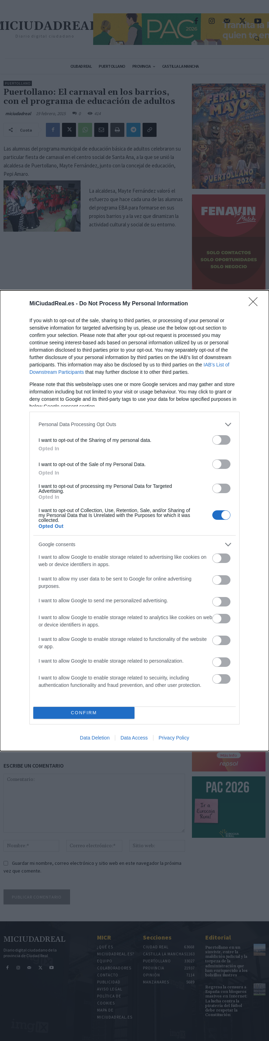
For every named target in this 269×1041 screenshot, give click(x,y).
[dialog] (134, 520)
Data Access (134, 738)
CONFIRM (84, 712)
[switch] (221, 440)
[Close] (255, 304)
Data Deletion (95, 738)
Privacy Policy (174, 738)
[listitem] (134, 424)
